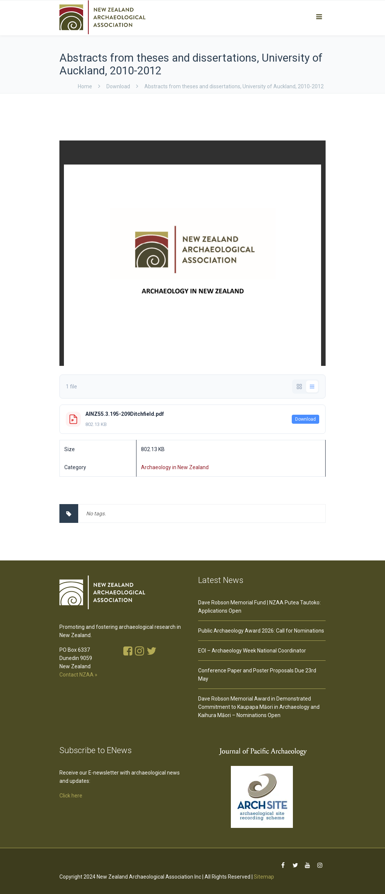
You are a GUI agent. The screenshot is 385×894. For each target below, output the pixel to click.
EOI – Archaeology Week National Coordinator (252, 651)
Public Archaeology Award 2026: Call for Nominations (261, 631)
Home (85, 86)
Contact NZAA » (78, 675)
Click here (70, 796)
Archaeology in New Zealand (175, 467)
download (118, 86)
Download (305, 419)
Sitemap (264, 877)
